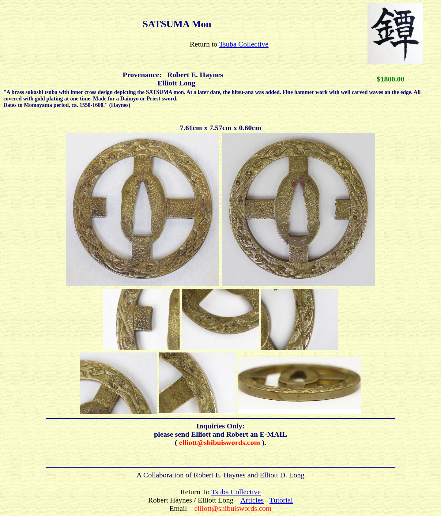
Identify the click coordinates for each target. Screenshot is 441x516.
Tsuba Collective (244, 44)
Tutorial (281, 500)
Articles (252, 500)
